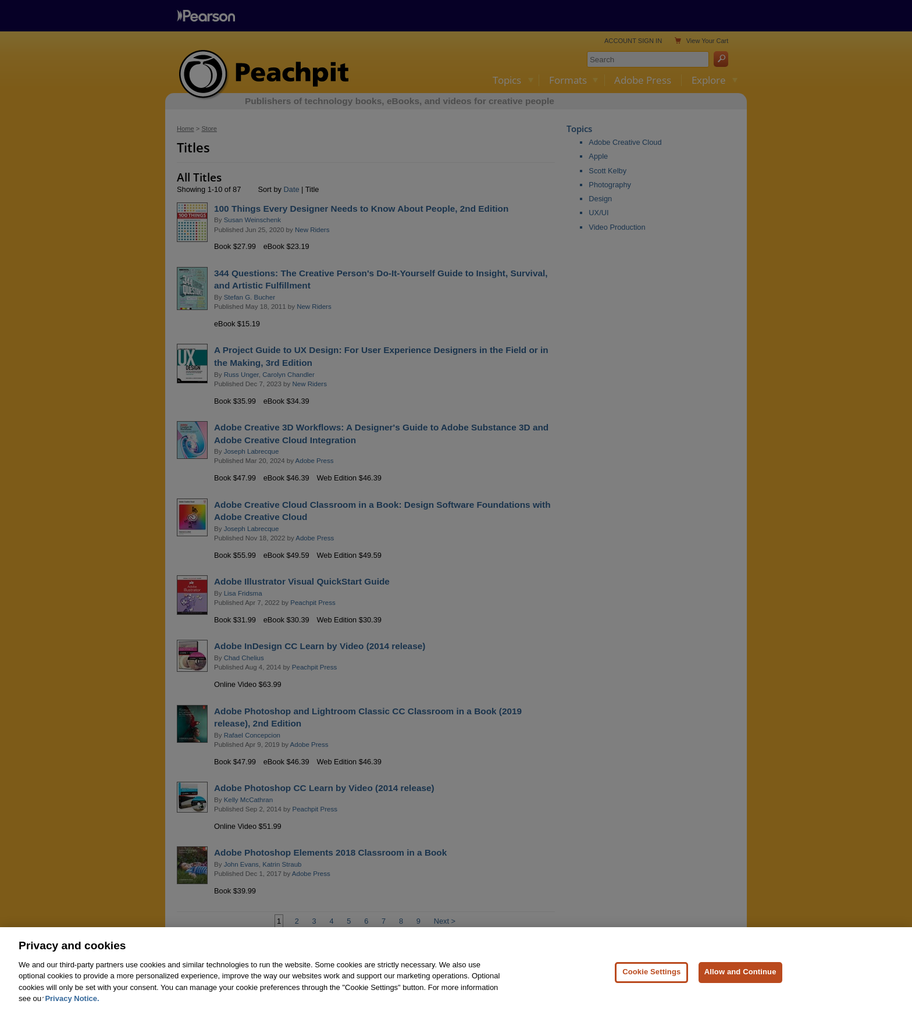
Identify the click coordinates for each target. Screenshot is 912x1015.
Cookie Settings (651, 995)
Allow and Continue (740, 995)
